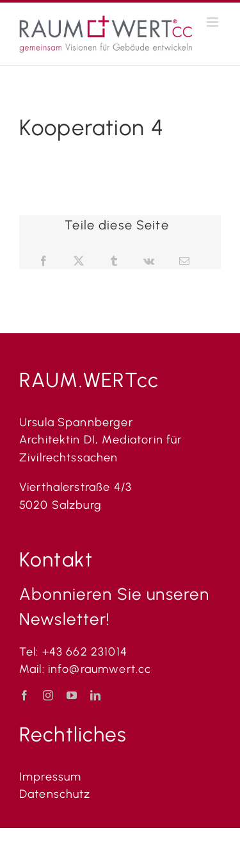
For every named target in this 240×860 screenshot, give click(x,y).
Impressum (50, 777)
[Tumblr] (114, 261)
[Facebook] (44, 261)
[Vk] (149, 261)
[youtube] (72, 695)
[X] (79, 261)
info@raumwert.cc (101, 669)
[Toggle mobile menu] (214, 22)
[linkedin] (95, 695)
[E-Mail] (184, 261)
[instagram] (48, 695)
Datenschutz (55, 794)
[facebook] (24, 695)
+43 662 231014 (84, 652)
